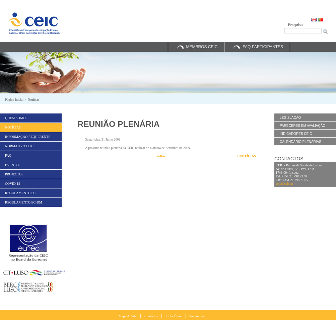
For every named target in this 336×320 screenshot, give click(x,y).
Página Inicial (14, 99)
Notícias (33, 99)
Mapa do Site (127, 316)
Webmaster (196, 316)
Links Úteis (173, 316)
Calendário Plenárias (300, 142)
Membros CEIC (201, 47)
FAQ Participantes (263, 47)
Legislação (290, 117)
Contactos (151, 316)
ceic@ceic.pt (284, 183)
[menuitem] (31, 118)
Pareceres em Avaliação (302, 126)
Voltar (160, 156)
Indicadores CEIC (296, 134)
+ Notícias (246, 156)
